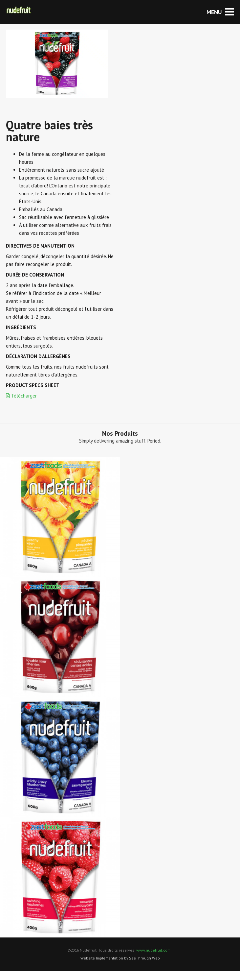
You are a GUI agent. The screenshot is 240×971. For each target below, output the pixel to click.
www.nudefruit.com (153, 950)
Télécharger (21, 396)
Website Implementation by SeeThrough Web (120, 958)
